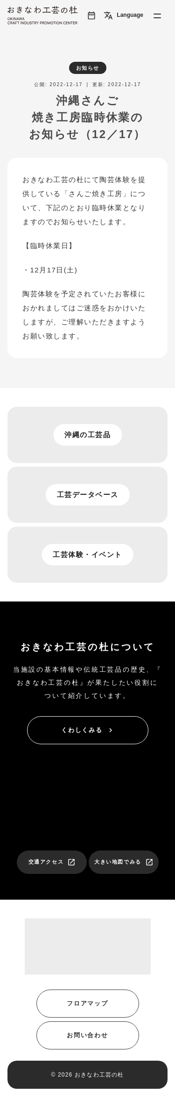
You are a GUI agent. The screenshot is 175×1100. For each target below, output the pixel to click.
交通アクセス (52, 862)
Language (123, 15)
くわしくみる (88, 730)
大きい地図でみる (124, 862)
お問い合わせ (88, 1035)
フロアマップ (88, 1003)
